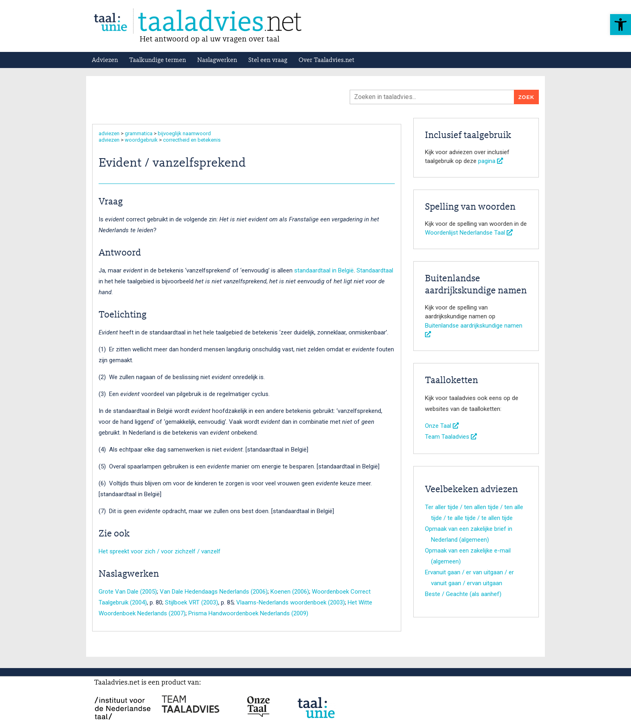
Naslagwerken (217, 60)
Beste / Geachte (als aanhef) (463, 594)
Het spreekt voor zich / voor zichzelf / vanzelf (160, 551)
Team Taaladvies (451, 436)
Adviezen (105, 60)
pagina (490, 161)
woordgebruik (141, 140)
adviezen (109, 133)
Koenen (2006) (289, 591)
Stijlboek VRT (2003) (191, 602)
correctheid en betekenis (192, 140)
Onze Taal (442, 425)
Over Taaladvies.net (327, 60)
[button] (620, 24)
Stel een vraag (267, 60)
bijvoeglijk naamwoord (184, 133)
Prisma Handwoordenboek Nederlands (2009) (248, 613)
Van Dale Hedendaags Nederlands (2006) (214, 591)
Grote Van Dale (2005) (128, 591)
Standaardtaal (375, 270)
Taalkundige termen (157, 60)
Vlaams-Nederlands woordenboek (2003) (290, 602)
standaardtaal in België (324, 270)
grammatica (139, 133)
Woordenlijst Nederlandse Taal (469, 232)
